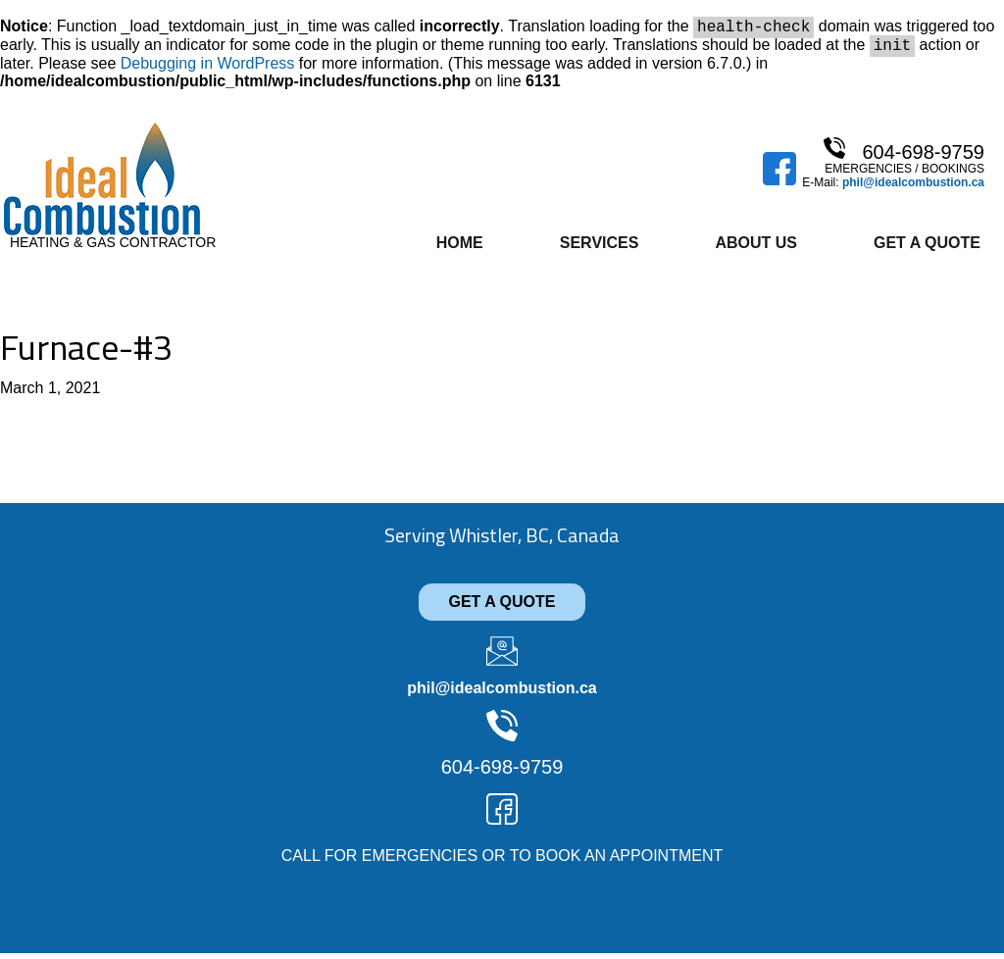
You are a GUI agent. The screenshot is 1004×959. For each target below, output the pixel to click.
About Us (756, 248)
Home (459, 248)
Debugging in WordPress (208, 69)
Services (599, 248)
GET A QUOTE (501, 607)
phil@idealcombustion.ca (913, 188)
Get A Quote (927, 248)
